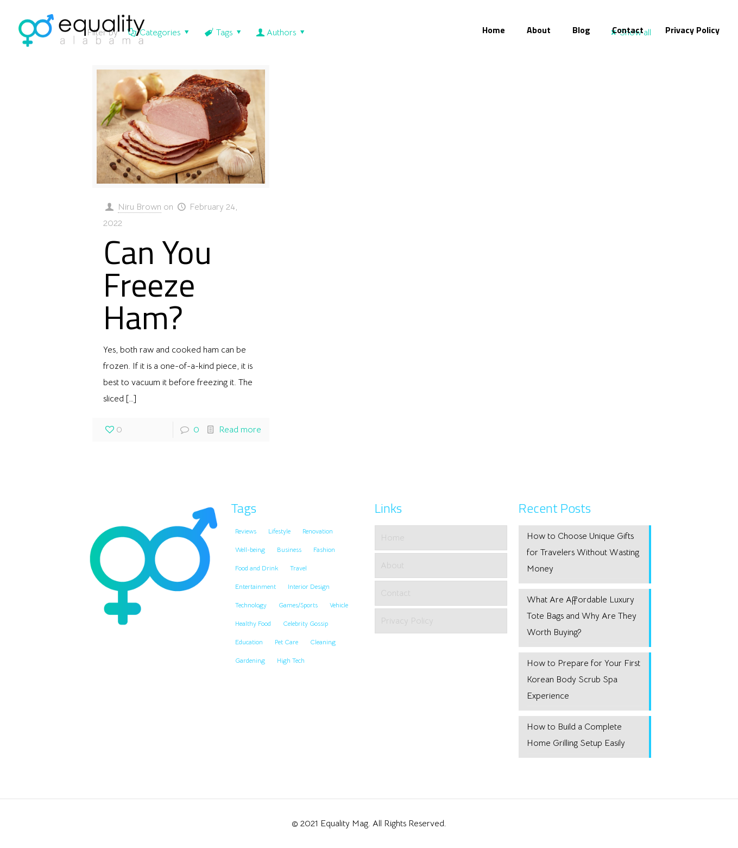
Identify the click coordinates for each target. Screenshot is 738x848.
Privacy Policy (407, 620)
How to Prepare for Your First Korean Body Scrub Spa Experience (583, 679)
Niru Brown (139, 207)
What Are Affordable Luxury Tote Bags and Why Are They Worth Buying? (581, 616)
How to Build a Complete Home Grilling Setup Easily (576, 735)
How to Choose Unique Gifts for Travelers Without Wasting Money (583, 552)
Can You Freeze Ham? (157, 284)
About (392, 565)
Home (393, 537)
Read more (240, 429)
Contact (396, 593)
